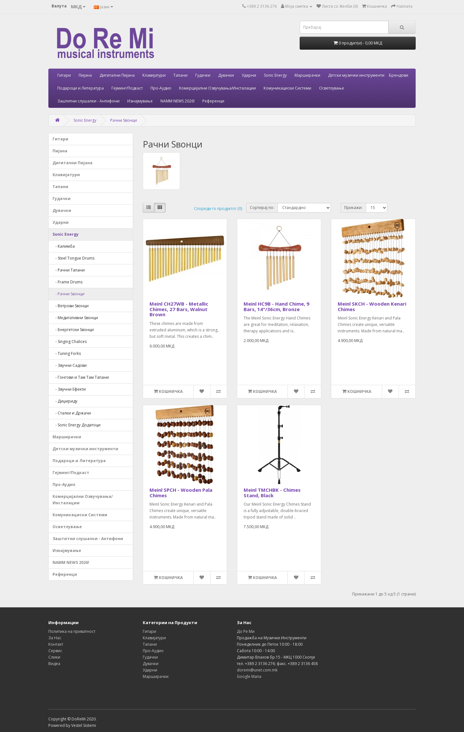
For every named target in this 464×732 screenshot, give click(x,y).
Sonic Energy (275, 75)
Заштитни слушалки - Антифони (88, 101)
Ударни (249, 75)
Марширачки (307, 75)
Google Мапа (249, 676)
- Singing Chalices (70, 341)
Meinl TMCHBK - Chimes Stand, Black (272, 493)
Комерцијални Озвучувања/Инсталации (217, 88)
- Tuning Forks (67, 353)
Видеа (54, 663)
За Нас (54, 638)
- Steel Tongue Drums (73, 258)
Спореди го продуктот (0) (218, 208)
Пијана (85, 75)
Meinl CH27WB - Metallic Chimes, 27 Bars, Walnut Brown (179, 309)
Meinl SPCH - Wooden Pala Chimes (181, 493)
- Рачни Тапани (69, 270)
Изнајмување (140, 101)
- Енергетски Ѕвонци (73, 329)
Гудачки (202, 75)
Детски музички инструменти (356, 75)
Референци (213, 101)
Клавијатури (154, 75)
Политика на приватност (71, 631)
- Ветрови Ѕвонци (71, 306)
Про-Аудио (160, 88)
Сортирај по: (262, 207)
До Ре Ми (246, 631)
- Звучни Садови (70, 365)
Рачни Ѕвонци (123, 120)
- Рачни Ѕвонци (68, 294)
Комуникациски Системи (287, 88)
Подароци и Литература (80, 88)
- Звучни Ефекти (69, 389)
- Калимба (64, 246)
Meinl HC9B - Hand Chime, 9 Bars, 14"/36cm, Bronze (276, 306)
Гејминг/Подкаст (127, 88)
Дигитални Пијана (117, 75)
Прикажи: (353, 207)
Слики (54, 657)
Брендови (398, 75)
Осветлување (331, 88)
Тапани (180, 75)
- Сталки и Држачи (72, 413)
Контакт (55, 644)
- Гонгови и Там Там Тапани (81, 377)
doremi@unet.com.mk (257, 670)
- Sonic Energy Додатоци (77, 425)
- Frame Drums (67, 282)
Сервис (55, 650)
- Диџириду (65, 401)
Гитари (64, 75)
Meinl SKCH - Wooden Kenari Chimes (372, 306)
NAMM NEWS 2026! (177, 101)
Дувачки (226, 75)
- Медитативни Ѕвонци (75, 317)
